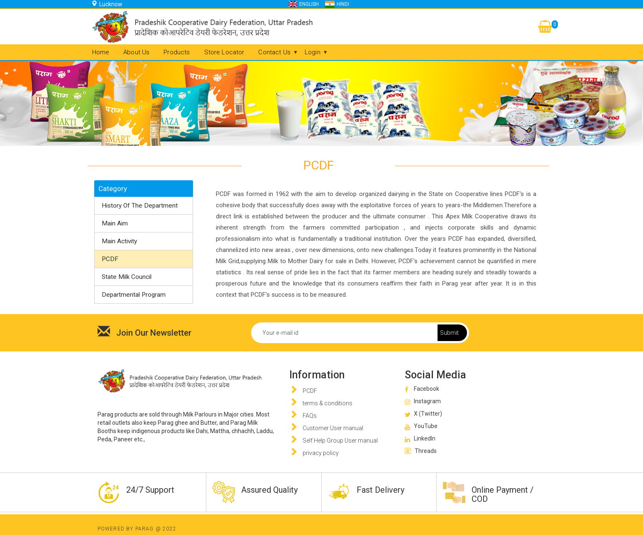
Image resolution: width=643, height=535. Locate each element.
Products (177, 52)
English (309, 4)
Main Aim (115, 223)
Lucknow (110, 4)
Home (101, 52)
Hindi (343, 4)
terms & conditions (327, 403)
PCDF (110, 259)
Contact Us (274, 52)
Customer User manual (333, 428)
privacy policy (321, 453)
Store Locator (224, 52)
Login (312, 52)
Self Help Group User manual (340, 440)
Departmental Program (134, 294)
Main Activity (119, 241)
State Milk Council (127, 277)
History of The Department (140, 205)
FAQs (310, 415)
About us (136, 52)
